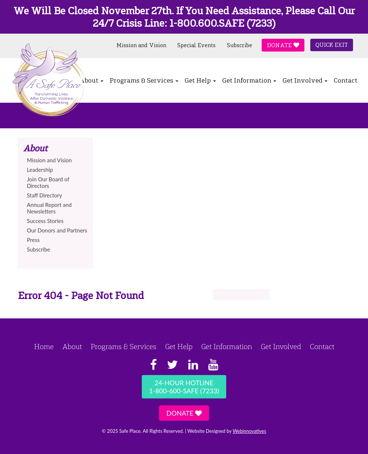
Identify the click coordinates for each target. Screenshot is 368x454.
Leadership (40, 169)
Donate (283, 45)
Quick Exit (331, 45)
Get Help (200, 80)
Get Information (249, 80)
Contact (345, 80)
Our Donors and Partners (57, 230)
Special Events (196, 45)
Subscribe (239, 45)
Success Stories (45, 220)
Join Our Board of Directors (48, 182)
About (72, 346)
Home (44, 346)
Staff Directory (44, 195)
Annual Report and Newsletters (49, 208)
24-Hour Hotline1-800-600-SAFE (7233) (184, 387)
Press (33, 240)
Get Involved (304, 80)
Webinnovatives (249, 431)
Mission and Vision (141, 45)
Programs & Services (144, 80)
